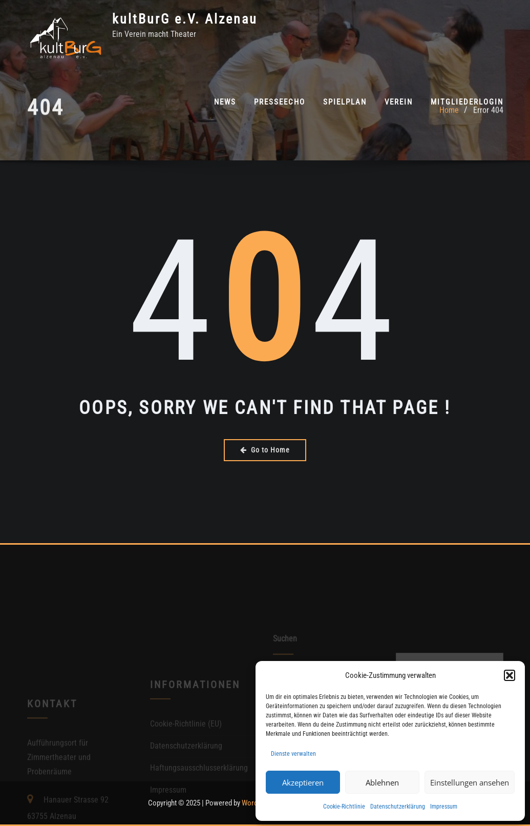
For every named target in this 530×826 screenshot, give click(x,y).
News (225, 102)
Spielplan (345, 102)
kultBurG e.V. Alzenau (185, 19)
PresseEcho (279, 102)
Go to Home (265, 450)
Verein (399, 102)
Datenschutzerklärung (397, 806)
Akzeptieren (303, 782)
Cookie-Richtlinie (344, 806)
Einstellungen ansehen (469, 782)
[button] (509, 675)
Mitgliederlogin (467, 102)
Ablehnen (382, 782)
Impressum (443, 806)
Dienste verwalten (293, 753)
